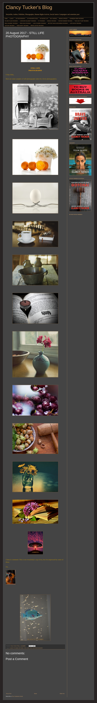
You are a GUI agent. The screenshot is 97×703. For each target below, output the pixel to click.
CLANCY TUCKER (14, 648)
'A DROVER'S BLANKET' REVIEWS (28, 20)
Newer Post (8, 693)
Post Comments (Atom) (17, 696)
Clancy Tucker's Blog (29, 7)
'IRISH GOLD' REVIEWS (25, 23)
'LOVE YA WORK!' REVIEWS (39, 23)
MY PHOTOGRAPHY (20, 18)
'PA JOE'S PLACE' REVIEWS (11, 20)
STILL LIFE (26, 648)
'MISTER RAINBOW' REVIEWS (65, 20)
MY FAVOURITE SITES (32, 18)
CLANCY (12, 18)
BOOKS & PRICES (63, 18)
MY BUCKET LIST (44, 18)
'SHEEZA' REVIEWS (51, 20)
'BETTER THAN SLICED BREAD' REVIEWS (58, 23)
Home (35, 693)
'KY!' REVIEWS (41, 20)
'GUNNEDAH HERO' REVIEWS (77, 18)
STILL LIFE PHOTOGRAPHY (36, 648)
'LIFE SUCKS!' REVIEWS (75, 23)
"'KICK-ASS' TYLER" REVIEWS (81, 20)
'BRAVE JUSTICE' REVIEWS (37, 25)
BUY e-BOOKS (53, 18)
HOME (6, 18)
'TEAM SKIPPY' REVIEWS (22, 25)
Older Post (62, 693)
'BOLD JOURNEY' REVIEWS (11, 23)
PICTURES (21, 648)
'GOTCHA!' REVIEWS (9, 25)
